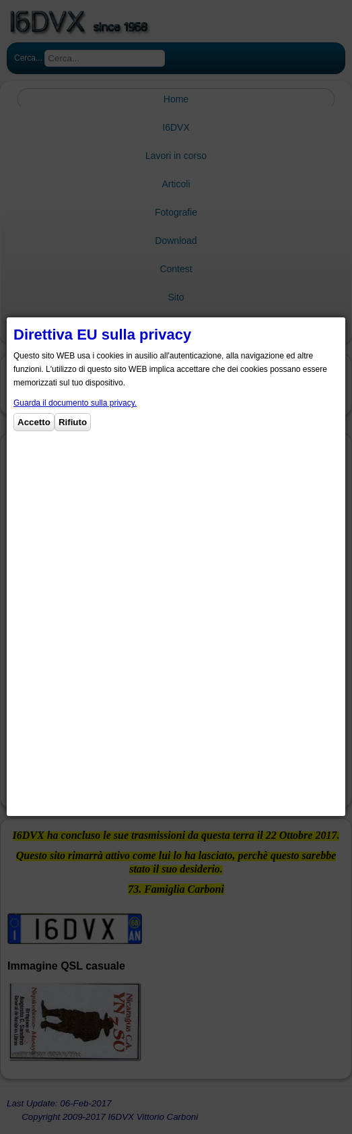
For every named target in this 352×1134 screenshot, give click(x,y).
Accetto (33, 422)
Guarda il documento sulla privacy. (75, 403)
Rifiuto (73, 422)
